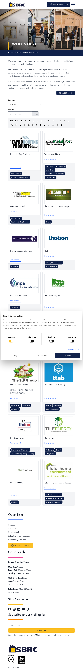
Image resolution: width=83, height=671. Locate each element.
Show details (71, 349)
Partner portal (13, 532)
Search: (11, 109)
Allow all (68, 355)
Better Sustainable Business (19, 536)
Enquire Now (14, 592)
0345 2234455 (25, 589)
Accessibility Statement (17, 539)
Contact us (12, 528)
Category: (22, 100)
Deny (15, 355)
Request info (65, 93)
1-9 (16, 120)
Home (10, 52)
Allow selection (42, 355)
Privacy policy (13, 524)
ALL (11, 120)
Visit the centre (21, 52)
